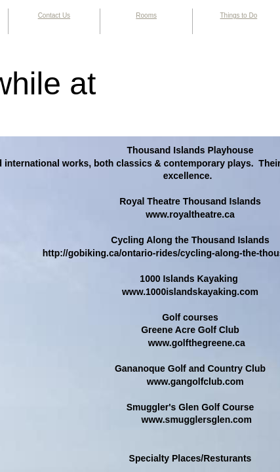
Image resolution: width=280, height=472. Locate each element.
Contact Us (54, 15)
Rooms (146, 15)
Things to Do (239, 15)
